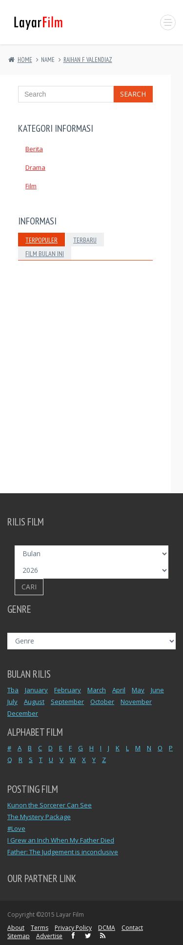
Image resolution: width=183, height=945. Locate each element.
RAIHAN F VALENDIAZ (87, 60)
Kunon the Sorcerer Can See (49, 805)
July (12, 701)
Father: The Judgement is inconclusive (62, 851)
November (136, 701)
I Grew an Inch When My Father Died (60, 840)
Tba (13, 689)
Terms (39, 928)
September (67, 701)
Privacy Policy (73, 928)
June (157, 689)
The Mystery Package (39, 816)
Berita (34, 148)
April (118, 689)
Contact (132, 928)
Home (25, 60)
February (67, 689)
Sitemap (18, 936)
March (96, 689)
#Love (16, 828)
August (34, 701)
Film (31, 185)
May (138, 689)
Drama (35, 167)
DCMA (106, 928)
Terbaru (85, 240)
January (36, 689)
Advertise (49, 936)
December (22, 713)
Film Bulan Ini (44, 253)
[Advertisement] (91, 391)
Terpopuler (41, 240)
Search (133, 94)
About (15, 928)
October (102, 701)
